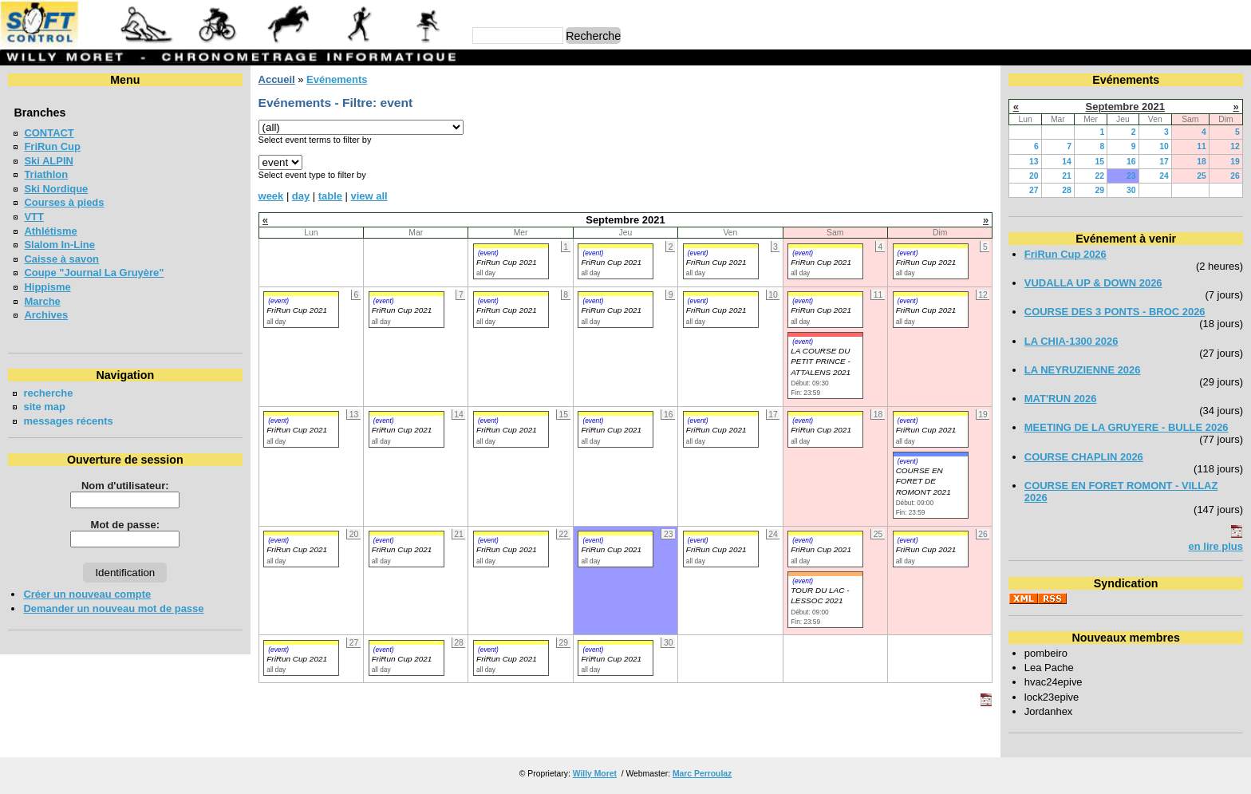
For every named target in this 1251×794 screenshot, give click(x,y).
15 (1100, 161)
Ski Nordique (56, 189)
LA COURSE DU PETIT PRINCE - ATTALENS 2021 (820, 361)
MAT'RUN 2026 (1060, 399)
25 (1201, 176)
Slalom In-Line (59, 245)
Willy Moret (595, 773)
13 (1034, 161)
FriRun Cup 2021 (506, 262)
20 (1034, 176)
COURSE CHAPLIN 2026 (1083, 457)
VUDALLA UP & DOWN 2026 (1093, 283)
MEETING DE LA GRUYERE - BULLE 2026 (1126, 427)
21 (1066, 176)
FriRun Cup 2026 (1065, 254)
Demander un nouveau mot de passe (113, 608)
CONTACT (48, 133)
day (301, 196)
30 (1131, 190)
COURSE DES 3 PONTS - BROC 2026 (1115, 312)
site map (44, 407)
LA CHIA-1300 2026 (1071, 341)
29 (1100, 190)
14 (1066, 161)
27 (1034, 190)
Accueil (276, 79)
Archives (46, 315)
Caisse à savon (61, 259)
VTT (33, 217)
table (330, 196)
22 (1100, 176)
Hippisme (47, 287)
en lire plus (1216, 546)
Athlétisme (50, 231)
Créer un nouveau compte (87, 594)
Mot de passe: (125, 525)
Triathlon (46, 174)
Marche (42, 301)
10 (1164, 146)
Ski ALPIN (48, 161)
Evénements (336, 79)
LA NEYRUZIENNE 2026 (1082, 370)
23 (1131, 176)
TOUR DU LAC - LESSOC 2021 (820, 595)
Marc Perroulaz (702, 773)
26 (1235, 176)
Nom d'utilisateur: (125, 486)
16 (1131, 161)
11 (1201, 146)
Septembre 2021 (1125, 107)
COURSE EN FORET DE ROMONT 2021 (923, 481)
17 (1164, 161)
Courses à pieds (64, 202)
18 (1201, 161)
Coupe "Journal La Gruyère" (94, 272)
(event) (488, 253)
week (271, 196)
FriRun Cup (52, 146)
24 (1164, 176)
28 (1066, 190)
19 (1235, 161)
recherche (48, 393)
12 (1235, 146)
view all (369, 196)
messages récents (67, 421)
